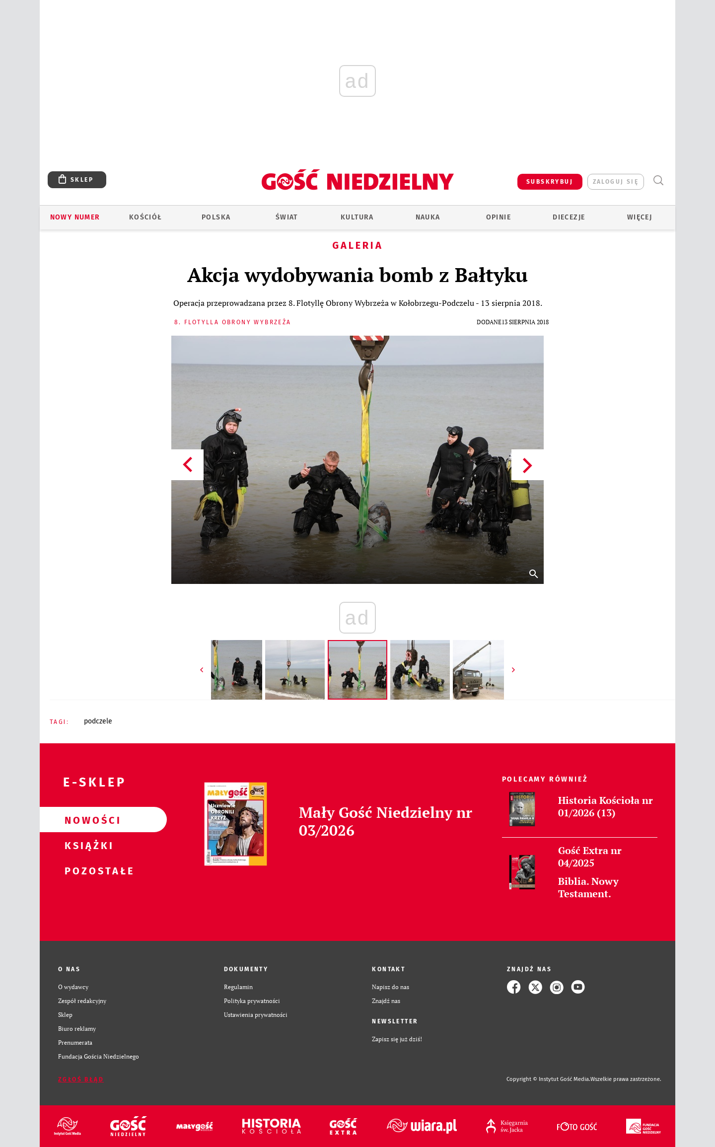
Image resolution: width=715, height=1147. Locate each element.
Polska (216, 217)
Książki (87, 845)
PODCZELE (98, 721)
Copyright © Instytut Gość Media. (548, 1079)
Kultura (357, 217)
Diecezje (569, 217)
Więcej (639, 217)
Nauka (428, 217)
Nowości (87, 819)
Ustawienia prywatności (255, 1014)
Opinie (498, 217)
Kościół (145, 217)
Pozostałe (87, 870)
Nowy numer (75, 217)
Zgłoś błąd (81, 1079)
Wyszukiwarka (658, 180)
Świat (287, 217)
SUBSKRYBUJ (549, 181)
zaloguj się (616, 181)
